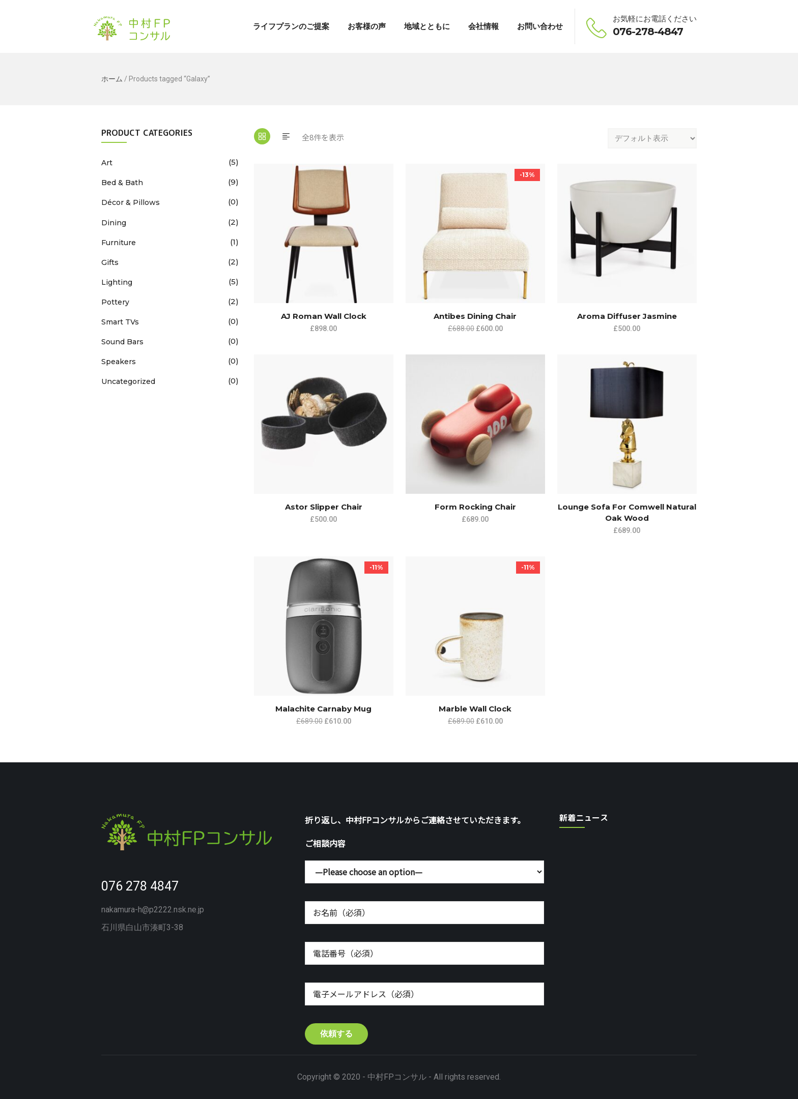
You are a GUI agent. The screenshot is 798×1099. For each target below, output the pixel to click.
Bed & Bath (122, 182)
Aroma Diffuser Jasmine (627, 316)
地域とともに (427, 26)
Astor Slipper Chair (323, 507)
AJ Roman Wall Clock (323, 316)
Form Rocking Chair (475, 507)
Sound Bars (122, 341)
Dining (113, 222)
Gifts (110, 262)
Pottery (115, 302)
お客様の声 (367, 26)
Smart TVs (120, 321)
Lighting (116, 282)
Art (106, 162)
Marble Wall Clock (475, 709)
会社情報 (483, 26)
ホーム (112, 79)
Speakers (118, 361)
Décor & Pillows (130, 202)
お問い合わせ (540, 26)
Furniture (118, 242)
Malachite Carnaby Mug (323, 709)
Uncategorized (128, 381)
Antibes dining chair (475, 316)
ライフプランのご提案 (291, 26)
